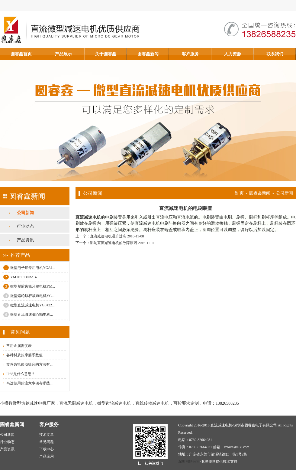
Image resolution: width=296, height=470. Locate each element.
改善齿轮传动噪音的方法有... (29, 364)
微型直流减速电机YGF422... (29, 305)
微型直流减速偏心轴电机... (28, 314)
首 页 (239, 193)
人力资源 (232, 54)
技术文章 (46, 434)
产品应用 (46, 456)
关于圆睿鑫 (105, 54)
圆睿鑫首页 (21, 54)
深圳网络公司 (189, 461)
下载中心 (46, 449)
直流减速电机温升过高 (108, 236)
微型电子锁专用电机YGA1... (29, 268)
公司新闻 (25, 213)
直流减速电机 (88, 217)
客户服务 (190, 54)
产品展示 (63, 54)
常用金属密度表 (19, 346)
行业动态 (25, 226)
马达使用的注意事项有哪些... (29, 383)
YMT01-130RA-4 (20, 277)
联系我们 (274, 54)
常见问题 (46, 442)
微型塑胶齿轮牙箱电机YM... (29, 286)
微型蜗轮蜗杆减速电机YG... (28, 296)
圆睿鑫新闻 (148, 54)
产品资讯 (25, 240)
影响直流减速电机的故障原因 (113, 243)
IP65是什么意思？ (20, 374)
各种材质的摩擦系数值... (25, 355)
